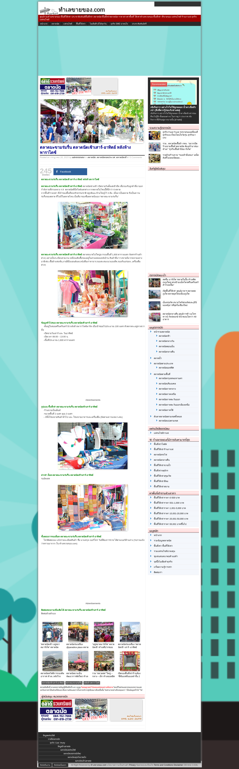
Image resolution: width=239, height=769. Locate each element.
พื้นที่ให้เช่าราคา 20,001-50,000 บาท (171, 519)
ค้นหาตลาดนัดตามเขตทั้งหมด (168, 416)
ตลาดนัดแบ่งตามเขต (168, 420)
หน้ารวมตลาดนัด (162, 332)
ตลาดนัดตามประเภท (163, 363)
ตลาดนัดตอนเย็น (166, 346)
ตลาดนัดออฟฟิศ (166, 367)
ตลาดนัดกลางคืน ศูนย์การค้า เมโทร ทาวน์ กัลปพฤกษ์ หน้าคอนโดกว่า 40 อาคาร (179, 317)
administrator (78, 157)
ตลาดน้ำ (158, 358)
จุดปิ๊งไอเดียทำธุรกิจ (163, 561)
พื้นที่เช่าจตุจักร (161, 470)
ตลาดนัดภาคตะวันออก (169, 399)
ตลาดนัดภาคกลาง (167, 389)
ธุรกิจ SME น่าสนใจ (119, 24)
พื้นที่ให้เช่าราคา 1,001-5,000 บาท (170, 508)
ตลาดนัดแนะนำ (158, 275)
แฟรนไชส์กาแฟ (161, 433)
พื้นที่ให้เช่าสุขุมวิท (162, 476)
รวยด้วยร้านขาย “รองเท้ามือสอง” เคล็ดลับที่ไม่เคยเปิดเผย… (181, 156)
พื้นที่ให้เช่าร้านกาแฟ (163, 449)
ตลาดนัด (55, 24)
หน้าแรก (43, 24)
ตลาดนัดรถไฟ (160, 454)
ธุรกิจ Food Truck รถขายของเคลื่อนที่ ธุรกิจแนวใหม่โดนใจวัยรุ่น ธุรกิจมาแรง (180, 135)
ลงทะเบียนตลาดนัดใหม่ (72, 753)
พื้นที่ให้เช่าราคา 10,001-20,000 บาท (171, 513)
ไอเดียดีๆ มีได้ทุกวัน (98, 24)
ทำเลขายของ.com (98, 765)
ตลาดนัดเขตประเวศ (106, 157)
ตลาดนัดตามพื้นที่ (162, 374)
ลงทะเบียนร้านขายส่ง (83, 761)
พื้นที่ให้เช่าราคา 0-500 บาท (167, 497)
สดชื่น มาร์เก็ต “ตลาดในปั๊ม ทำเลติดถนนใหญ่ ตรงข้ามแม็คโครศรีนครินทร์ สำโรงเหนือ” (181, 282)
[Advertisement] (119, 51)
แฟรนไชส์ (67, 24)
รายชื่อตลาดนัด (54, 739)
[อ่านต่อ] (178, 119)
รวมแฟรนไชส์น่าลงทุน (164, 551)
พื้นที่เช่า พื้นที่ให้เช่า (163, 546)
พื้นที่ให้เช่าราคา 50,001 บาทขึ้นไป (170, 524)
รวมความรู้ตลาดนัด (160, 127)
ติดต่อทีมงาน (45, 765)
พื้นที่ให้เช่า (81, 24)
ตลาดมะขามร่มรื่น (74, 683)
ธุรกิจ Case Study (57, 742)
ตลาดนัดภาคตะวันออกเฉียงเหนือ (174, 405)
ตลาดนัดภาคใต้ (166, 410)
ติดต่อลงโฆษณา (60, 765)
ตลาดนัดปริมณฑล (167, 383)
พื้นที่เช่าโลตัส (160, 444)
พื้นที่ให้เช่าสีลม (161, 481)
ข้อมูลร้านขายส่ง (64, 746)
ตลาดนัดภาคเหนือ (167, 394)
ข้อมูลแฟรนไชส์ (49, 735)
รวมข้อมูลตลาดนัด (162, 540)
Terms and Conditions (163, 765)
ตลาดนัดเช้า (121, 157)
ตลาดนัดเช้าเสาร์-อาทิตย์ (53, 683)
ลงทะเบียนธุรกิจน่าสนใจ (77, 757)
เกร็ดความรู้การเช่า (163, 567)
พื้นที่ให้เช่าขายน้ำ (162, 465)
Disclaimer (178, 765)
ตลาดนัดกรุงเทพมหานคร (170, 378)
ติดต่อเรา (158, 572)
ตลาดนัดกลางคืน (167, 352)
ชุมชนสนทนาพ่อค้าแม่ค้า (166, 556)
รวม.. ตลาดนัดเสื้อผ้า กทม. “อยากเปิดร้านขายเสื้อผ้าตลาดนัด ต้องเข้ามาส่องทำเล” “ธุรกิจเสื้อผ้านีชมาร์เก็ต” (180, 146)
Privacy (132, 765)
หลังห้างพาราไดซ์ (91, 683)
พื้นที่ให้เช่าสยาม (161, 486)
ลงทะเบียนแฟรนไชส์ (68, 750)
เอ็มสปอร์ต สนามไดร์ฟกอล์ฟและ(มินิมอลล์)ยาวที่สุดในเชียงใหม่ (180, 303)
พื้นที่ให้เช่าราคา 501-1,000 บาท (169, 503)
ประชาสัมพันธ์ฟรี (139, 24)
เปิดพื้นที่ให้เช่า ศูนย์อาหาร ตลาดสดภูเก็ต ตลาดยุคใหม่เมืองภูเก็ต (179, 292)
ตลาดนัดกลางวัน (166, 341)
